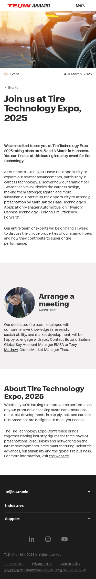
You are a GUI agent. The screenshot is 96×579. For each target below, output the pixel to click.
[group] (48, 320)
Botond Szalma (77, 339)
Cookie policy (70, 564)
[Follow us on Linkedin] (32, 539)
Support (12, 519)
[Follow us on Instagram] (48, 539)
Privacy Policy (42, 564)
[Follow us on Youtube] (64, 539)
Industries (14, 505)
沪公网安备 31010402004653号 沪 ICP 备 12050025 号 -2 (45, 570)
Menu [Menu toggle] (80, 5)
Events (13, 87)
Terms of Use (13, 564)
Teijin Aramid (16, 492)
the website (59, 456)
